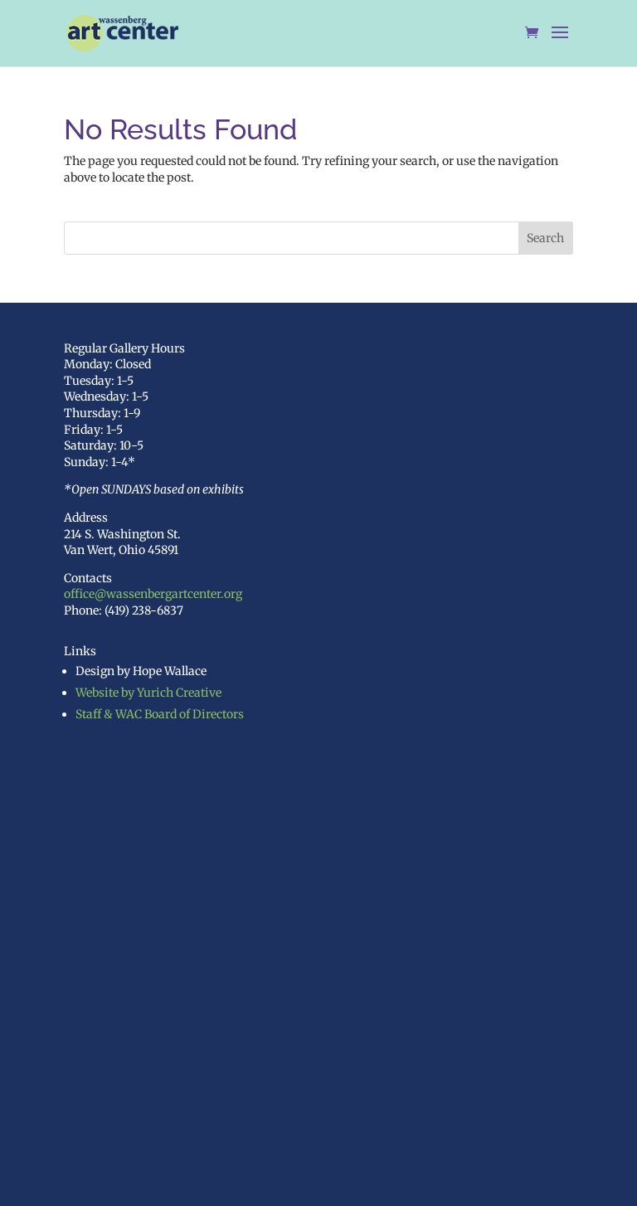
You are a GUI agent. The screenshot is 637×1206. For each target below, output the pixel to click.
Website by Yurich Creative (148, 692)
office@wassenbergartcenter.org (153, 593)
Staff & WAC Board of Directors (159, 714)
